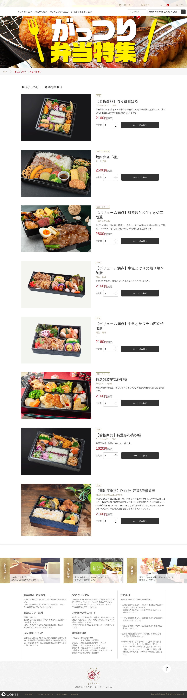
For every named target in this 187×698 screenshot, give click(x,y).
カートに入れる (140, 125)
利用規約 (74, 694)
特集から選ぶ (41, 12)
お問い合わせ (128, 5)
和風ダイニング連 (104, 383)
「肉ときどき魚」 (104, 221)
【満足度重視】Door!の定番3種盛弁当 (125, 491)
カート (163, 5)
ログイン (180, 5)
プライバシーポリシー (44, 694)
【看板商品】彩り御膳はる (117, 101)
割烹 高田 (101, 277)
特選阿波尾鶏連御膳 (111, 379)
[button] (116, 123)
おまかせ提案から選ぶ (81, 12)
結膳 (7, 8)
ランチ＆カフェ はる (106, 105)
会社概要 (28, 694)
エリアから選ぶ (25, 12)
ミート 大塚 (101, 161)
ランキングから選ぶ (59, 12)
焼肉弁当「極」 (108, 157)
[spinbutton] (110, 125)
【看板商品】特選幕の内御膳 (118, 435)
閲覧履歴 (145, 5)
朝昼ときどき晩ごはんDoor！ (109, 495)
